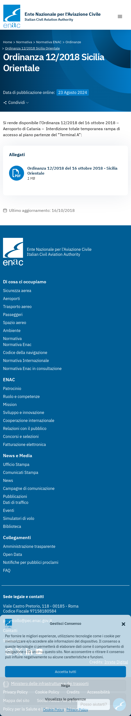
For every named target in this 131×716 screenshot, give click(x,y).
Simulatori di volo (18, 518)
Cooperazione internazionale (28, 420)
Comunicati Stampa (20, 472)
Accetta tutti (65, 671)
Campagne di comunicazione (28, 488)
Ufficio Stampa (16, 464)
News (8, 480)
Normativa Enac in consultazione (32, 368)
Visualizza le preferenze (65, 699)
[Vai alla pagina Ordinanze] (73, 42)
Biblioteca (12, 526)
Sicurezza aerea (17, 290)
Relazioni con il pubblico (24, 428)
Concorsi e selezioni (21, 436)
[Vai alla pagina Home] (7, 42)
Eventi (8, 510)
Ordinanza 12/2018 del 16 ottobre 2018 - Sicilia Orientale (72, 171)
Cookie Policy (53, 710)
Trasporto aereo (17, 306)
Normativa (12, 338)
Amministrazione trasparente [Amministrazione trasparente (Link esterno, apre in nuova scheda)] (29, 546)
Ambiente (12, 330)
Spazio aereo (14, 322)
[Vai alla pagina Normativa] (24, 42)
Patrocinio (12, 388)
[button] (123, 623)
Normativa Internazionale (26, 360)
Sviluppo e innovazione (23, 412)
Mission (10, 404)
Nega (65, 685)
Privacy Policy (77, 710)
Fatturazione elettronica (24, 444)
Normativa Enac (17, 344)
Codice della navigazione (25, 352)
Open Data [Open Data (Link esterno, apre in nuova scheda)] (12, 554)
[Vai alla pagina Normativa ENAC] (48, 42)
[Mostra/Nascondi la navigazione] (120, 16)
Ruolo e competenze (21, 396)
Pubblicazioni (15, 496)
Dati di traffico (15, 502)
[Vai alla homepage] (52, 16)
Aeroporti (11, 298)
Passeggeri (13, 314)
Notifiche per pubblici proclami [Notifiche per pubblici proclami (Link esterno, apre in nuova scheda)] (30, 562)
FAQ (7, 570)
